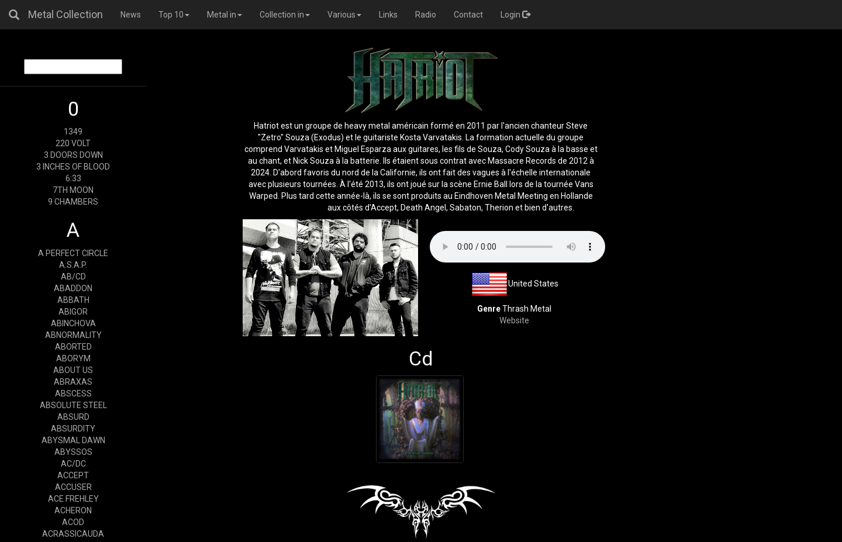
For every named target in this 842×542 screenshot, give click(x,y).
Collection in (285, 14)
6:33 (73, 178)
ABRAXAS (73, 381)
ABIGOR (73, 311)
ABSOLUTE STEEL (73, 405)
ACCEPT (73, 475)
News (130, 14)
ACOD (73, 522)
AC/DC (73, 463)
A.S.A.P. (73, 265)
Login (515, 14)
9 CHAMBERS (73, 201)
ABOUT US (73, 370)
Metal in (224, 14)
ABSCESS (73, 393)
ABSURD (73, 417)
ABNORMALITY (73, 335)
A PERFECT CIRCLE (73, 253)
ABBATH (73, 300)
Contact (468, 14)
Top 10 (173, 14)
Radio (425, 14)
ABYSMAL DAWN (73, 440)
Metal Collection (65, 14)
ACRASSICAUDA (73, 533)
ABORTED (73, 346)
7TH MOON (73, 190)
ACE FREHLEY (73, 498)
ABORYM (73, 358)
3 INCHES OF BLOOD (73, 166)
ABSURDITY (73, 428)
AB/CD (73, 276)
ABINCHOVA (73, 323)
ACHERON (73, 510)
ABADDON (73, 288)
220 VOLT (73, 143)
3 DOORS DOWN (73, 155)
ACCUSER (73, 487)
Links (388, 14)
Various (344, 14)
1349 (73, 131)
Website (514, 320)
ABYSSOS (73, 452)
